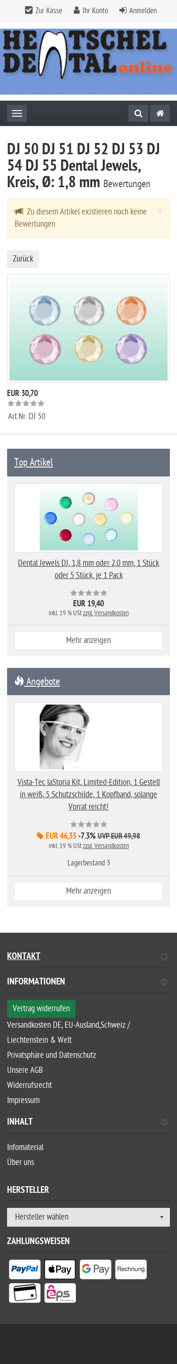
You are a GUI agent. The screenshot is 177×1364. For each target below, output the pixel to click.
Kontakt (87, 957)
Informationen (87, 983)
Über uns (20, 1162)
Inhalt (87, 1123)
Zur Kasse (48, 11)
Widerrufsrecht (29, 1085)
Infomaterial (25, 1147)
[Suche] (138, 113)
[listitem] (24, 1271)
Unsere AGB (25, 1070)
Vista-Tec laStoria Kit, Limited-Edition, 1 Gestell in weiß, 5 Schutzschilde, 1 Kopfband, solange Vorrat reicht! (88, 794)
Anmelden (143, 11)
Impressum (23, 1100)
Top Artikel (33, 462)
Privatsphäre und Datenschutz (51, 1055)
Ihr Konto (95, 11)
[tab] (88, 985)
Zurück (23, 259)
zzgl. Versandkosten (106, 613)
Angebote (37, 681)
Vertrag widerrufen (41, 1009)
